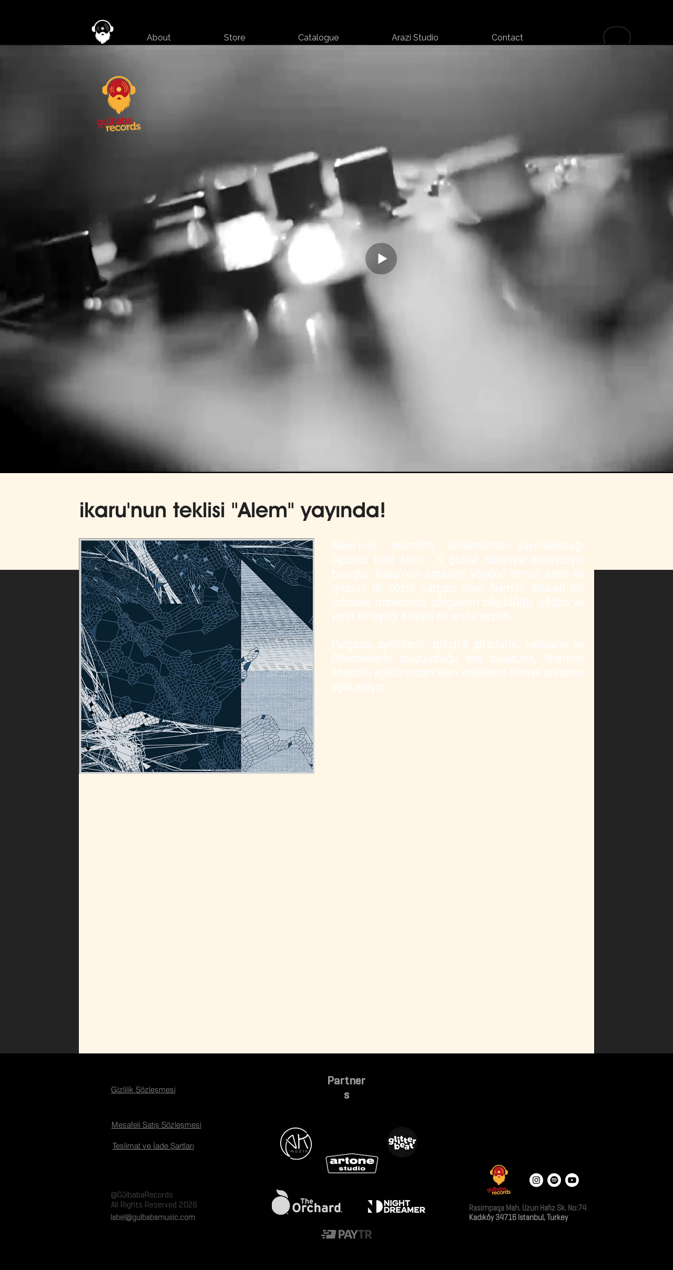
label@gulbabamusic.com (152, 1217)
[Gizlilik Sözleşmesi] (143, 1089)
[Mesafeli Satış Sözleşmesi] (156, 1124)
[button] (234, 38)
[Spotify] (554, 1180)
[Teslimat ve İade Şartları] (153, 1145)
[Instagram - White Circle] (536, 1180)
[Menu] (617, 37)
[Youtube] (572, 1180)
